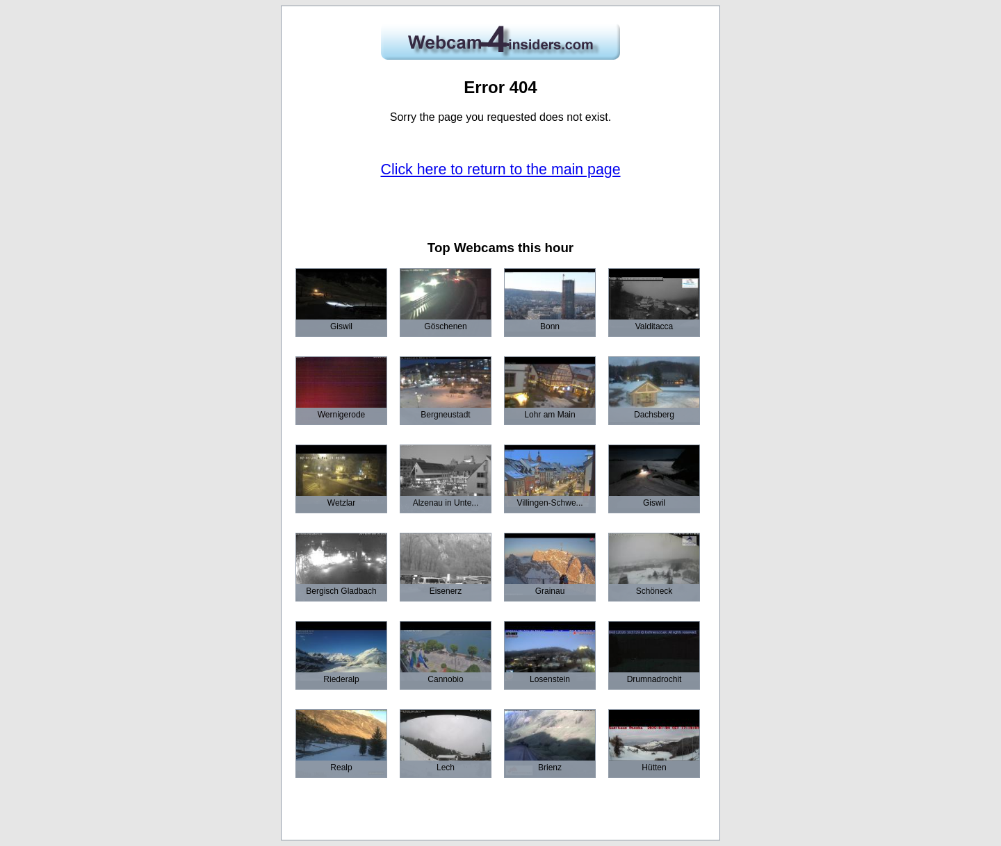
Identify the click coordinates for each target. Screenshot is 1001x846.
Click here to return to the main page (501, 169)
